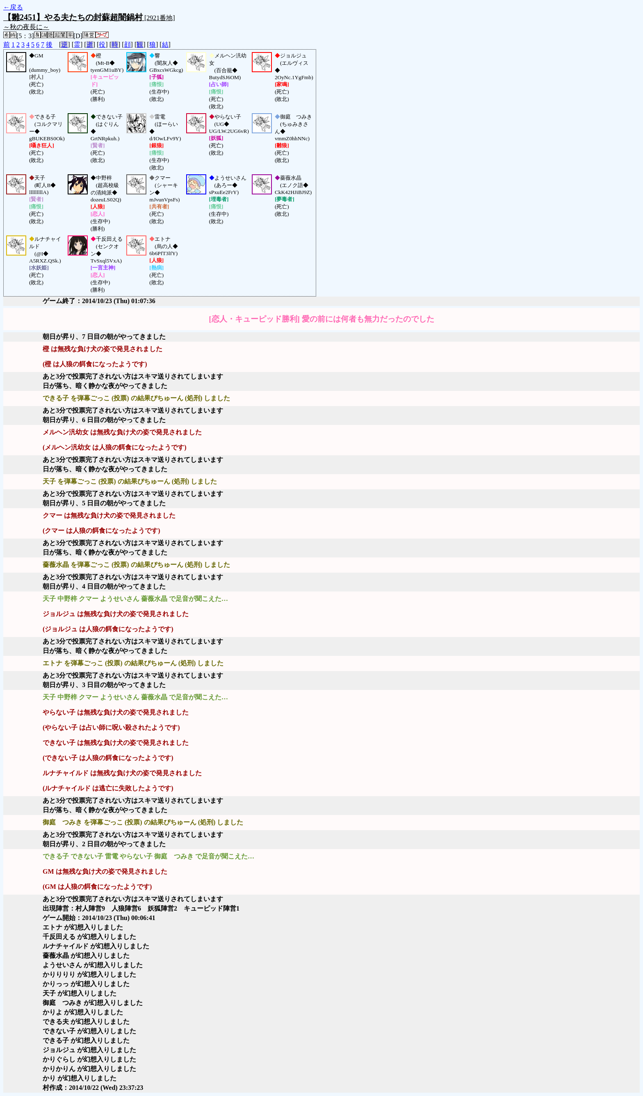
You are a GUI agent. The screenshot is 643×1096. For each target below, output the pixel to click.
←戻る (13, 7)
